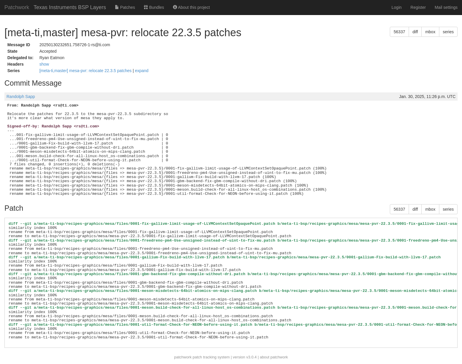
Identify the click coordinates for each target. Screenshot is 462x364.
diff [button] (415, 31)
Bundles (154, 7)
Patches (125, 7)
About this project (191, 7)
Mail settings (446, 7)
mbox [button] (430, 31)
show (44, 64)
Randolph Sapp (20, 96)
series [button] (448, 31)
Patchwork (16, 7)
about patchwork (274, 357)
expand (141, 70)
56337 (399, 31)
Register (418, 7)
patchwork (183, 357)
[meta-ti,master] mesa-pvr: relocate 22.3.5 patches (86, 70)
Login (397, 7)
